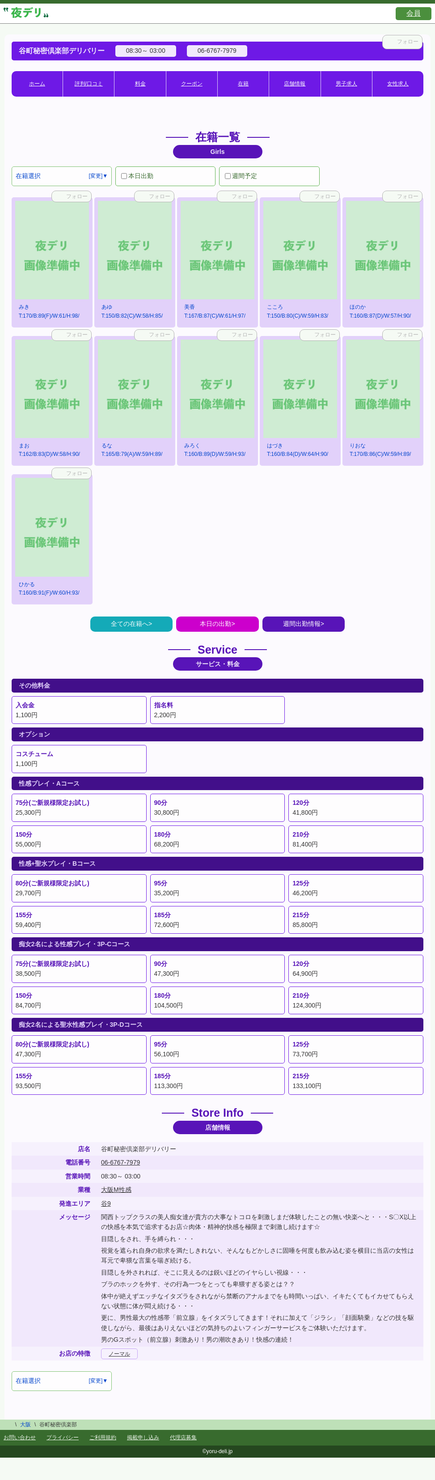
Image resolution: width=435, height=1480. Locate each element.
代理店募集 (183, 1437)
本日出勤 (137, 175)
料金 (140, 84)
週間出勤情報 (302, 623)
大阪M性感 (116, 1189)
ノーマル (119, 1354)
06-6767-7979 (120, 1162)
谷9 (106, 1203)
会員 (413, 13)
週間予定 (241, 175)
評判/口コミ (89, 84)
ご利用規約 (102, 1437)
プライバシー (62, 1437)
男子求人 (346, 84)
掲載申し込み (143, 1437)
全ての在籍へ (129, 623)
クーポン (192, 84)
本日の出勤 (215, 623)
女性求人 (398, 84)
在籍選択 (28, 175)
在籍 (243, 84)
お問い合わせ (20, 1437)
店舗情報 (294, 84)
